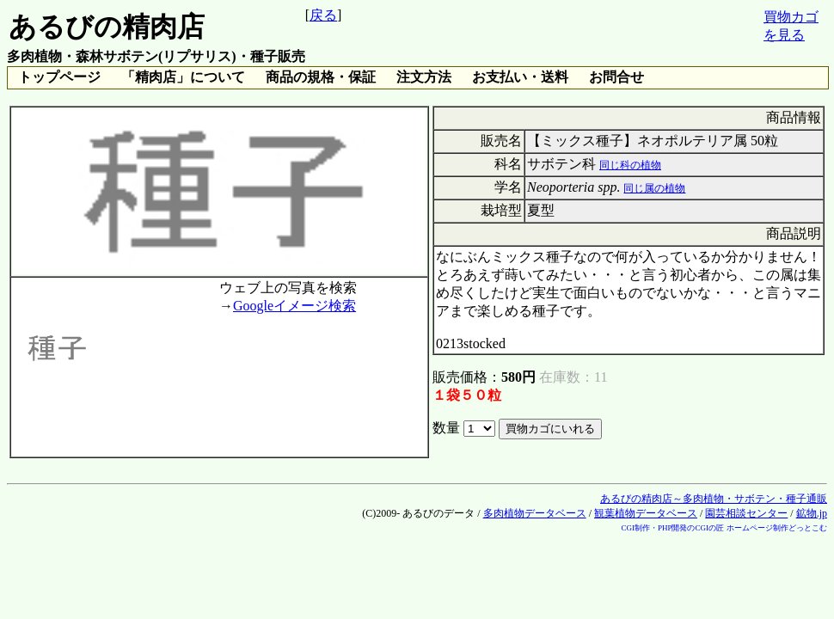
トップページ (59, 77)
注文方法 (423, 77)
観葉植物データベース (645, 513)
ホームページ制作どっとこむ (777, 528)
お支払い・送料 (520, 77)
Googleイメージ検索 (294, 305)
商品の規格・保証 (321, 77)
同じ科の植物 (630, 165)
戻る (323, 15)
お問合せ (616, 77)
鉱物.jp (811, 513)
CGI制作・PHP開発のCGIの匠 (672, 528)
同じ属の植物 (654, 188)
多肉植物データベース (534, 513)
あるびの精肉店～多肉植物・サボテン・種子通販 (713, 499)
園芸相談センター (746, 513)
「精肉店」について (183, 77)
